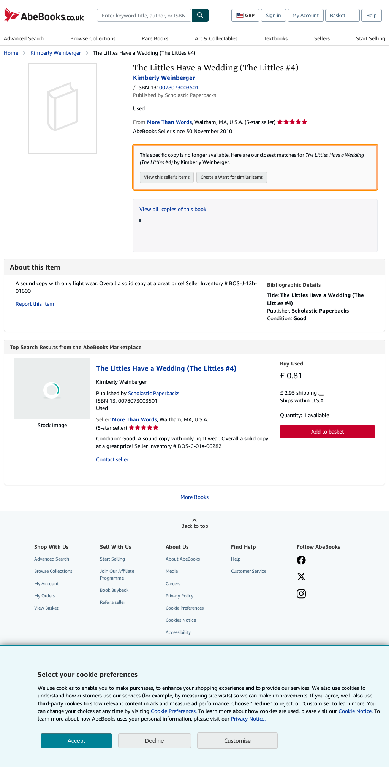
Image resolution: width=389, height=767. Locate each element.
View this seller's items (167, 178)
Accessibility (178, 633)
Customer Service (248, 572)
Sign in (273, 15)
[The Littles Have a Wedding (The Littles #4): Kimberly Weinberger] (62, 66)
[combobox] (144, 15)
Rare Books (155, 38)
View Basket (46, 608)
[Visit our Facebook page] (301, 561)
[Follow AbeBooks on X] (301, 578)
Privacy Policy (179, 596)
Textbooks (276, 38)
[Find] (200, 15)
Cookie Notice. (355, 711)
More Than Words (134, 420)
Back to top (194, 526)
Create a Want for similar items (232, 178)
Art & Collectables (216, 38)
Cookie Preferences (185, 608)
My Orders (44, 596)
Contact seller (112, 460)
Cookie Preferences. (174, 711)
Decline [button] (154, 740)
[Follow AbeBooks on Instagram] (301, 595)
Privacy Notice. (248, 718)
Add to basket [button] (327, 432)
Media (172, 572)
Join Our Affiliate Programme (117, 575)
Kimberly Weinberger (55, 52)
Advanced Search (24, 38)
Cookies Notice (181, 621)
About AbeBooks (183, 559)
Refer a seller (112, 603)
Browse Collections (92, 38)
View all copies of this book (172, 209)
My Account (306, 15)
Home (11, 52)
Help (371, 15)
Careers (173, 584)
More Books (194, 497)
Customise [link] (237, 740)
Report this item (35, 304)
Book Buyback (114, 591)
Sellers (322, 38)
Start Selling (370, 38)
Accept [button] (76, 740)
